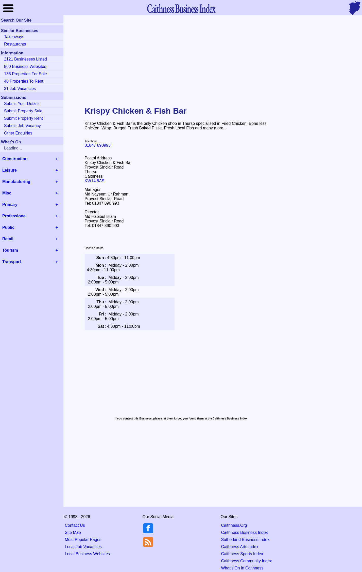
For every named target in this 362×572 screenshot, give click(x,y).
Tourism (10, 250)
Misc (6, 193)
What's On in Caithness (242, 568)
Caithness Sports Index (242, 554)
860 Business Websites (25, 66)
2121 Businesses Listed (25, 59)
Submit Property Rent (23, 118)
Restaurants (15, 44)
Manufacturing (16, 181)
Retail (7, 239)
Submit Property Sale (23, 111)
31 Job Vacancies (20, 88)
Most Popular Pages (83, 539)
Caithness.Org (234, 525)
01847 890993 (98, 145)
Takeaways (14, 37)
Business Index (181, 8)
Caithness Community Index (246, 561)
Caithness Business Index (244, 532)
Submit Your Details (22, 103)
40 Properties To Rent (23, 81)
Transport (11, 262)
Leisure (9, 170)
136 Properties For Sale (25, 74)
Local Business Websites (87, 554)
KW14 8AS (95, 181)
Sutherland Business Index (245, 539)
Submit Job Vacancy (22, 126)
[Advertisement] (181, 57)
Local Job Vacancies (83, 547)
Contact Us (75, 525)
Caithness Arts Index (239, 547)
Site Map (73, 532)
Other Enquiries (18, 133)
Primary (10, 204)
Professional (14, 216)
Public (8, 227)
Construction (15, 159)
